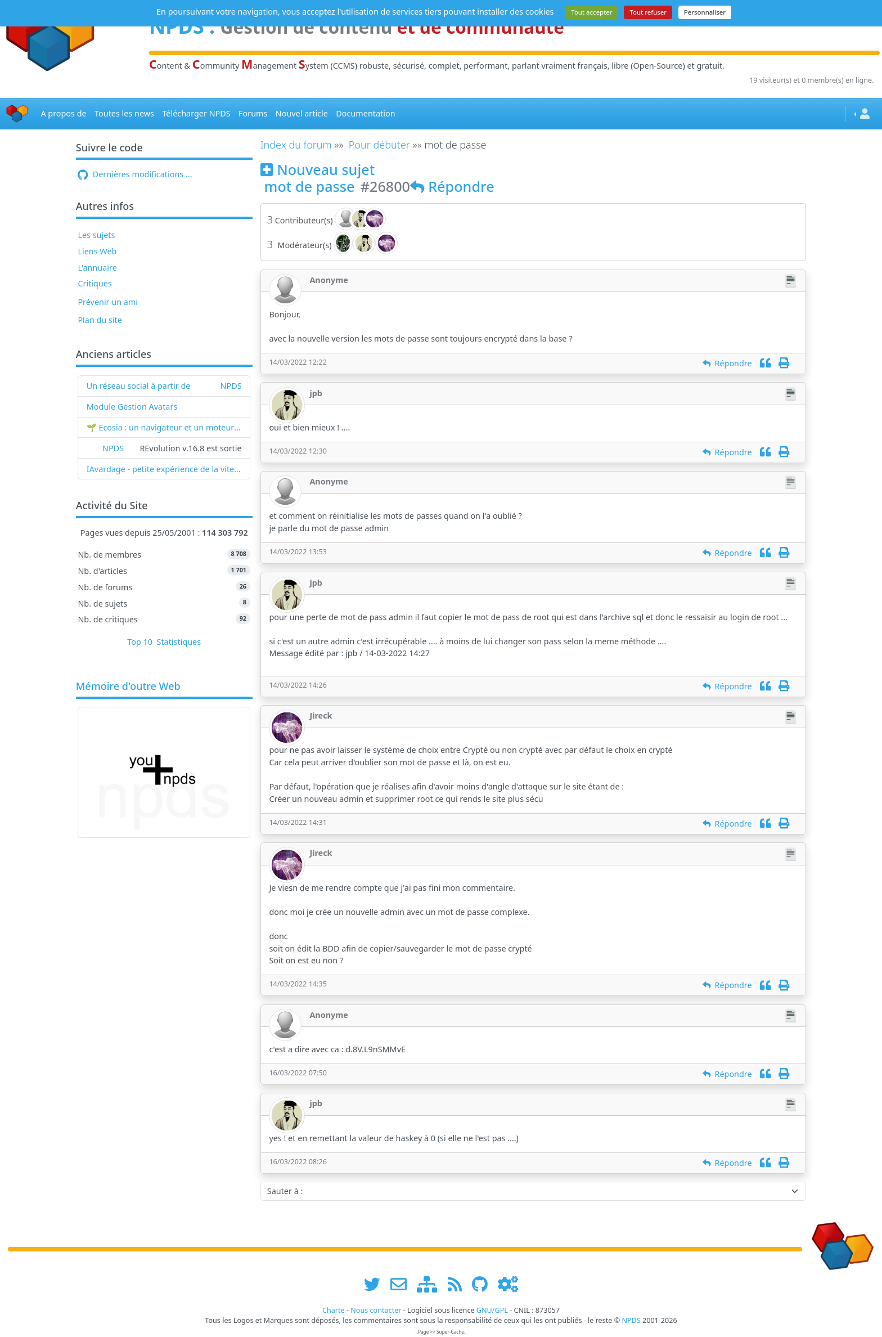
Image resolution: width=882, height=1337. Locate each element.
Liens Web (97, 251)
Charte (333, 1310)
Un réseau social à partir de (139, 385)
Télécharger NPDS (196, 113)
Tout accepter (591, 12)
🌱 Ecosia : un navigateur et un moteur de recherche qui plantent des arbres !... (164, 427)
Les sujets (96, 235)
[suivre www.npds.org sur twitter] (376, 1283)
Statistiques (179, 641)
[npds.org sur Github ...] (484, 1283)
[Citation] (765, 363)
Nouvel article (302, 113)
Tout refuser (648, 12)
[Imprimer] (783, 363)
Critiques (94, 283)
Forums (252, 113)
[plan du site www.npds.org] (431, 1283)
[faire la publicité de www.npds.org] (402, 1283)
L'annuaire (97, 267)
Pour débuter (379, 144)
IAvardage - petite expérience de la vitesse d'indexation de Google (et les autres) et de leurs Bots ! (164, 469)
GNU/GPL (492, 1310)
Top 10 (139, 641)
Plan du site (100, 320)
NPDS (231, 385)
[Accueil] (17, 113)
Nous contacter (375, 1310)
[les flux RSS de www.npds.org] (459, 1283)
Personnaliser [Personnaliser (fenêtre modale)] (705, 12)
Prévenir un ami (108, 302)
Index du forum (296, 144)
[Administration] (508, 1283)
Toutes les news (124, 113)
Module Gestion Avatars (132, 406)
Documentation (365, 113)
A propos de (63, 113)
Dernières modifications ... (135, 174)
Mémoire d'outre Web (128, 686)
